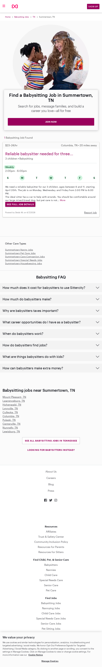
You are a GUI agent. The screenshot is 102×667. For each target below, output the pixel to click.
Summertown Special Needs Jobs (23, 260)
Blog (51, 484)
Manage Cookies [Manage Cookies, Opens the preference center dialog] (49, 661)
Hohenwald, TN (12, 404)
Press (51, 490)
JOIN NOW (51, 121)
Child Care (51, 574)
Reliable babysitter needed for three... (39, 153)
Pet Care (51, 590)
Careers (51, 477)
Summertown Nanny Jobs (19, 249)
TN (34, 17)
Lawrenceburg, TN (14, 400)
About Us (51, 471)
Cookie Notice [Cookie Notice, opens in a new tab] (35, 655)
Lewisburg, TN (11, 431)
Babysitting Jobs (21, 17)
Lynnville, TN (10, 408)
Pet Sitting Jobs (51, 628)
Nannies (51, 569)
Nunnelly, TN (10, 427)
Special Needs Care (51, 580)
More (63, 200)
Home (8, 17)
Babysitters (51, 564)
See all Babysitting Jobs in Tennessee (51, 440)
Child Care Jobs (51, 613)
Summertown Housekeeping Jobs (23, 263)
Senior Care (51, 585)
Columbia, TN (11, 416)
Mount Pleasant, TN (14, 396)
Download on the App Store (51, 513)
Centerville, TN (11, 423)
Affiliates (51, 531)
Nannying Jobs (51, 608)
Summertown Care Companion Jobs (25, 256)
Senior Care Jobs (51, 623)
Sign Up (93, 6)
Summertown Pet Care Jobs (20, 253)
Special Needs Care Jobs (51, 618)
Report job (90, 212)
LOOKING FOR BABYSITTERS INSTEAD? (51, 450)
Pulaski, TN (9, 419)
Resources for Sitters (51, 551)
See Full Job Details (20, 204)
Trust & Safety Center (51, 536)
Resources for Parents (51, 546)
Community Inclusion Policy (51, 541)
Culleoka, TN (10, 412)
